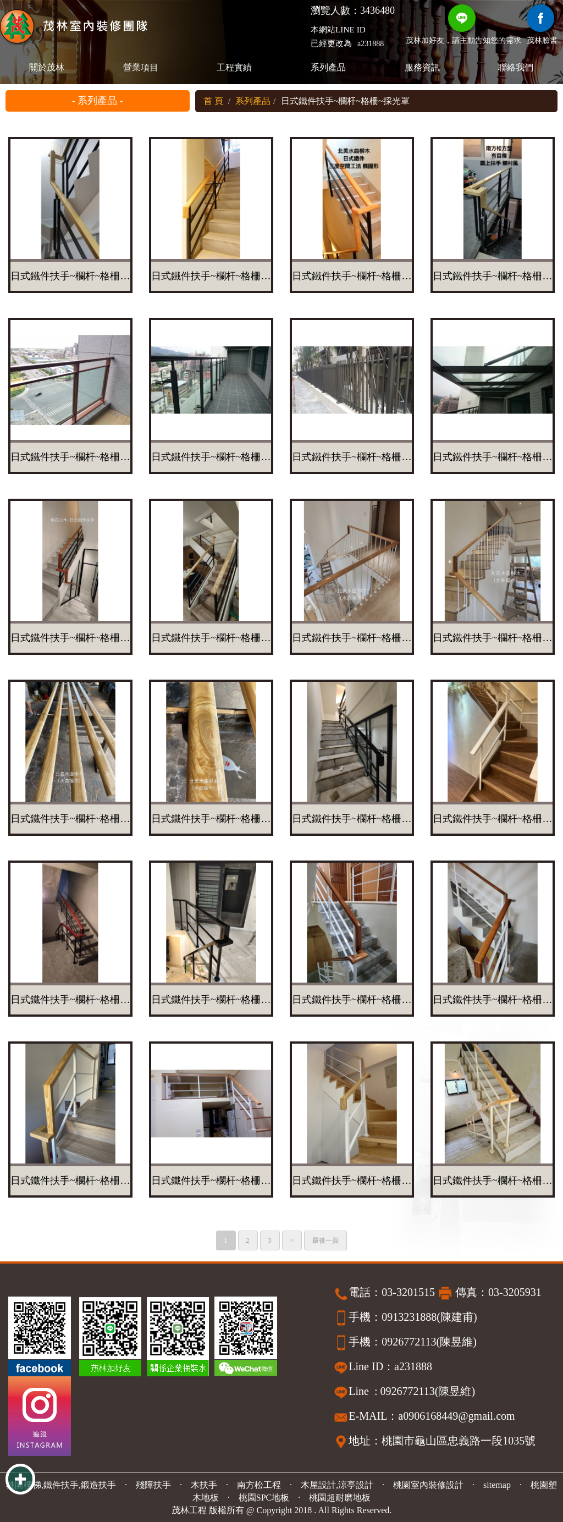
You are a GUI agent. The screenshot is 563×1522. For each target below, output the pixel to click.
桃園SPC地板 (264, 1497)
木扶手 (204, 1485)
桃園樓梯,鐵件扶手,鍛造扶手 (61, 1485)
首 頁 (213, 101)
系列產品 (328, 67)
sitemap (497, 1485)
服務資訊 (422, 67)
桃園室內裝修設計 (428, 1485)
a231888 (370, 44)
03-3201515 (408, 1292)
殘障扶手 (153, 1485)
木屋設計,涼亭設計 (337, 1485)
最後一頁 (325, 1240)
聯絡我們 (516, 67)
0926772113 (409, 1342)
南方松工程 (259, 1485)
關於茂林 (46, 67)
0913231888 (409, 1317)
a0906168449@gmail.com (456, 1416)
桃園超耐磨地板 (340, 1497)
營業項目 (140, 67)
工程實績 (234, 67)
